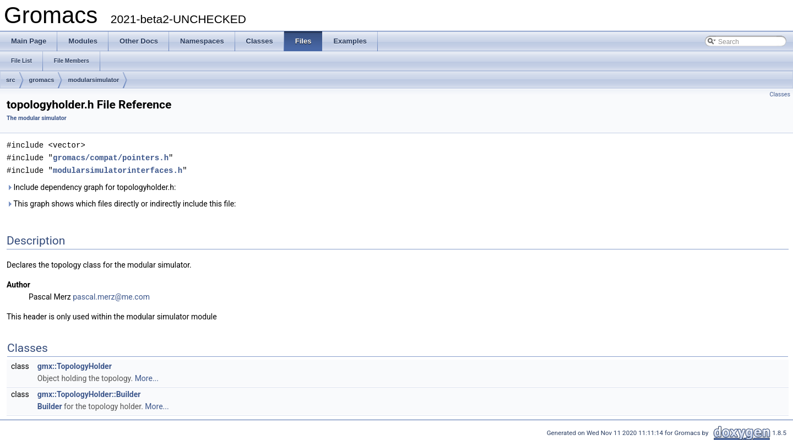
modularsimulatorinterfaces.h (117, 169)
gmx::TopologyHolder (74, 364)
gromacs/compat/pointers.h (111, 156)
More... (147, 376)
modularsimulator (93, 80)
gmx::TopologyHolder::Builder (89, 392)
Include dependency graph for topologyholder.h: (91, 185)
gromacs (42, 80)
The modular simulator (37, 118)
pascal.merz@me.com (111, 295)
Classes (780, 94)
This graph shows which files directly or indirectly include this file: (121, 202)
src (10, 80)
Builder (49, 404)
